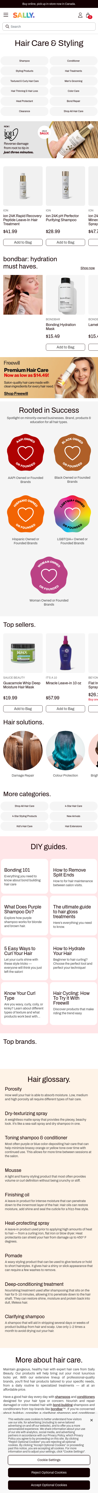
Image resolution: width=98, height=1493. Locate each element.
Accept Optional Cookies (49, 1485)
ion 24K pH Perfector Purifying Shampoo (62, 218)
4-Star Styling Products (24, 816)
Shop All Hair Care (73, 111)
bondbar (57, 1409)
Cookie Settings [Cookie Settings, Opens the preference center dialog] (49, 1460)
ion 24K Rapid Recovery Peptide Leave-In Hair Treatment (22, 220)
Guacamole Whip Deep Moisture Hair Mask (21, 685)
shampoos (62, 1397)
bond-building (62, 1405)
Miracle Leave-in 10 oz (63, 683)
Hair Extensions (73, 826)
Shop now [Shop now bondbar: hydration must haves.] (87, 268)
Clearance (24, 111)
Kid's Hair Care (24, 826)
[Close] (91, 1420)
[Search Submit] (8, 26)
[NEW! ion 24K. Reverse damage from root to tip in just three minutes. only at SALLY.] (49, 141)
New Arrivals (73, 816)
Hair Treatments (73, 71)
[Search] (52, 26)
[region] (49, 1453)
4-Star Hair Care (73, 806)
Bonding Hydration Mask (61, 327)
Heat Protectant (24, 101)
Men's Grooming (73, 81)
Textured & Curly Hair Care (24, 81)
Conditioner (73, 60)
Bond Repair (73, 101)
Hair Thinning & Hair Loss (24, 91)
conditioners (86, 1397)
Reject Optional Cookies (49, 1472)
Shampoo (24, 60)
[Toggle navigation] (5, 15)
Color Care (73, 91)
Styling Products (24, 71)
